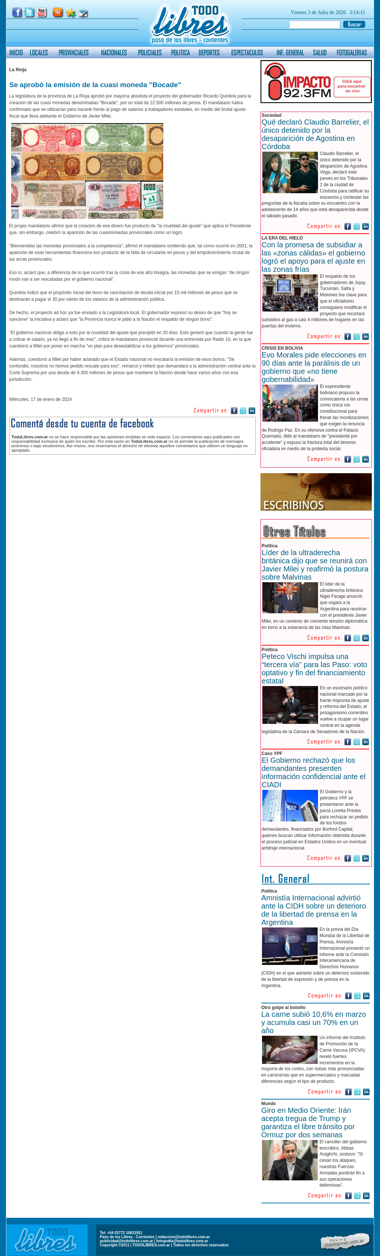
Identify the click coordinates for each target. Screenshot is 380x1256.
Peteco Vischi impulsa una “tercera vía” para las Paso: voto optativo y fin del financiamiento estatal (314, 668)
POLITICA (180, 52)
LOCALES (39, 52)
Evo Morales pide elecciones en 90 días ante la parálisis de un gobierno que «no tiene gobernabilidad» (314, 367)
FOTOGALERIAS (352, 52)
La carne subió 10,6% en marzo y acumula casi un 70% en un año (313, 1022)
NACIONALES (114, 52)
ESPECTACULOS (247, 52)
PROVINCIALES (74, 52)
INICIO (16, 52)
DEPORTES (209, 52)
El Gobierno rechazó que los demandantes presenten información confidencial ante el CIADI (314, 772)
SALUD (320, 52)
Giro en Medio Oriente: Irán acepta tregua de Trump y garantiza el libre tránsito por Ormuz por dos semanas (308, 1122)
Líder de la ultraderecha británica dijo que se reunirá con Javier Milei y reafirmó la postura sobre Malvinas (315, 564)
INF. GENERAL (290, 52)
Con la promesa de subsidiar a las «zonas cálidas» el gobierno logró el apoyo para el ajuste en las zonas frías (313, 257)
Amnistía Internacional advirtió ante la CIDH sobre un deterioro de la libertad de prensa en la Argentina (313, 910)
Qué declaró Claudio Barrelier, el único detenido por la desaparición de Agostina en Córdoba (315, 134)
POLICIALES (150, 52)
